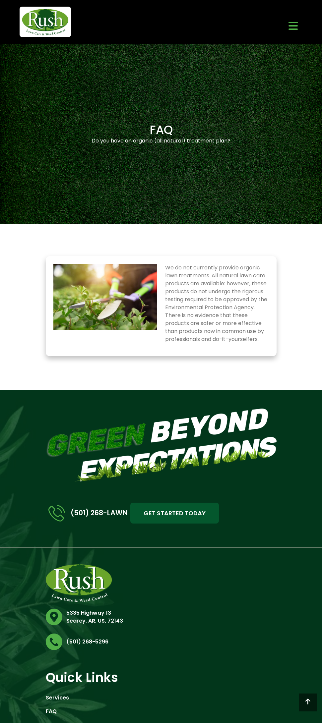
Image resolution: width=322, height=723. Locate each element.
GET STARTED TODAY (175, 513)
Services (57, 697)
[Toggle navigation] (293, 25)
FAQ (51, 711)
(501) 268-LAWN (88, 513)
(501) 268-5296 (87, 641)
